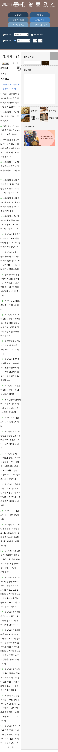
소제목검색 (39, 20)
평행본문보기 (18, 20)
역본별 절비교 (18, 25)
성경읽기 (18, 15)
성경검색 (39, 15)
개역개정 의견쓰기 (39, 25)
